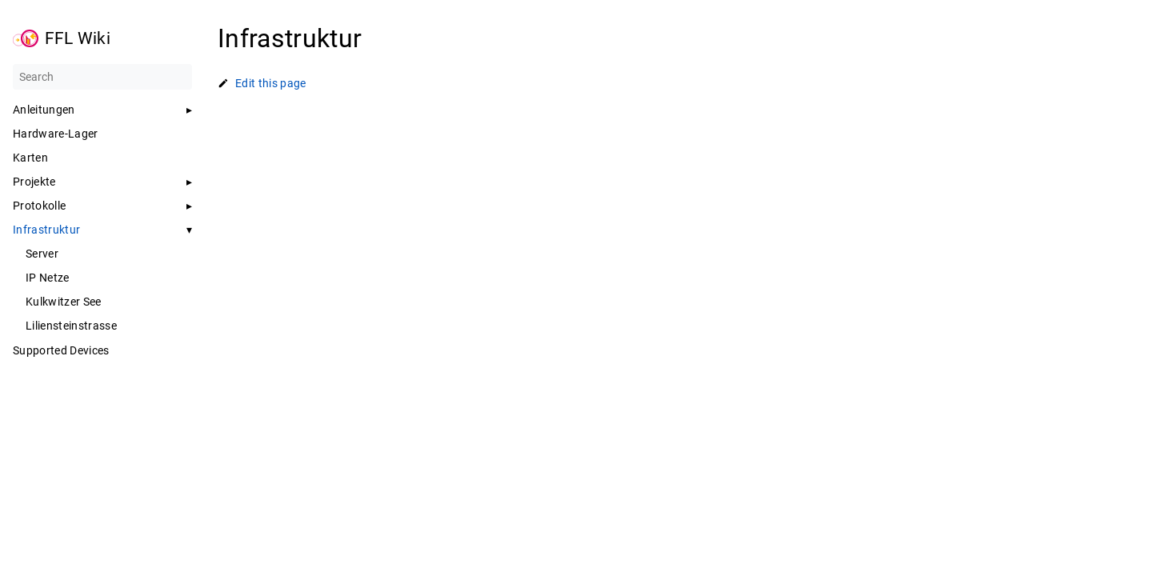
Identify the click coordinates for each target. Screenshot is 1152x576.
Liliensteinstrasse (71, 325)
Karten (30, 157)
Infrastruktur (46, 229)
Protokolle (39, 205)
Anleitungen (44, 109)
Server (42, 253)
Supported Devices (61, 350)
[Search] (102, 77)
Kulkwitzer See (64, 301)
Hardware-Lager (55, 133)
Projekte (34, 181)
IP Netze (48, 277)
